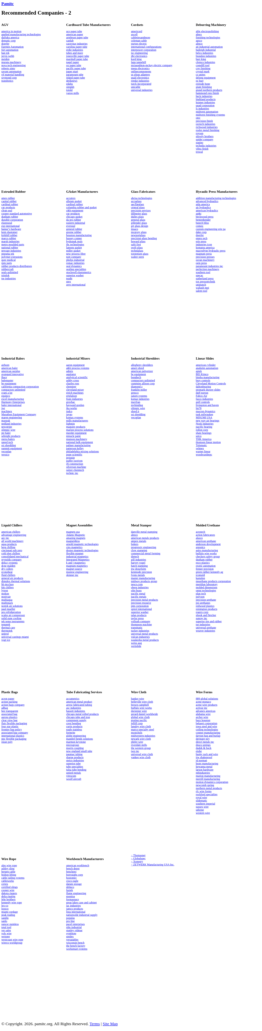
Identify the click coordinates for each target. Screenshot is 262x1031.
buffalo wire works (206, 553)
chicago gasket (74, 216)
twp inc (135, 751)
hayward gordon (75, 405)
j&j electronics (139, 56)
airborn (5, 365)
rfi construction (74, 463)
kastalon (200, 578)
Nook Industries (205, 423)
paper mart (72, 71)
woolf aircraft (73, 778)
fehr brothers (8, 899)
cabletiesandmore (140, 37)
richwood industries (207, 127)
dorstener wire (139, 711)
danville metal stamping (144, 531)
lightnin (70, 423)
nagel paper (72, 62)
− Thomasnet (138, 855)
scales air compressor (13, 615)
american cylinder (206, 365)
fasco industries (204, 399)
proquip (70, 457)
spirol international (141, 609)
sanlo (4, 921)
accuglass (136, 201)
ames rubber (8, 198)
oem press (201, 263)
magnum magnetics (77, 565)
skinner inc (72, 575)
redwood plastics (205, 605)
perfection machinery (207, 269)
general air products (12, 578)
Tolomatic (201, 445)
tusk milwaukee (204, 414)
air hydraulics (203, 207)
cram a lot (6, 392)
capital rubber (8, 201)
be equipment (8, 383)
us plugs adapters (140, 74)
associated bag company (14, 732)
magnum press (204, 253)
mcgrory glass (139, 232)
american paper (74, 34)
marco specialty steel (142, 729)
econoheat (7, 572)
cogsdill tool (203, 65)
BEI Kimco (202, 374)
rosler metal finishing (207, 130)
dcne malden (8, 565)
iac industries (73, 905)
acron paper (7, 698)
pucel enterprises (75, 924)
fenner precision (205, 568)
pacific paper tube (76, 68)
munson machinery (76, 439)
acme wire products (206, 704)
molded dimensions (206, 587)
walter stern (137, 256)
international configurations (146, 46)
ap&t (198, 213)
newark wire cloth (141, 738)
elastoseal (6, 222)
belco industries (204, 52)
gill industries (138, 559)
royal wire (201, 797)
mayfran (135, 402)
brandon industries (206, 56)
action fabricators (205, 534)
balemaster (7, 380)
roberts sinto (8, 68)
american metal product (79, 701)
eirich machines (74, 392)
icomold (200, 575)
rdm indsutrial (74, 927)
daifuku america (10, 37)
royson (199, 133)
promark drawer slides (208, 389)
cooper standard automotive (16, 213)
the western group (141, 748)
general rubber (74, 229)
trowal (199, 151)
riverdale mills (139, 745)
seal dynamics (74, 266)
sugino (199, 142)
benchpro (71, 871)
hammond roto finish (207, 93)
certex (4, 884)
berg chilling (8, 547)
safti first (136, 244)
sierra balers (8, 439)
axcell (134, 34)
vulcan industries (140, 636)
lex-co (4, 905)
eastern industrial (75, 222)
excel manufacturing (12, 399)
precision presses (205, 256)
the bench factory (75, 945)
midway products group (144, 581)
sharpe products (74, 757)
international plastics (12, 735)
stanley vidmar (74, 930)
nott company (73, 256)
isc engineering (139, 52)
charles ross (72, 383)
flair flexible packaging (14, 723)
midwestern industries (143, 735)
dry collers (7, 568)
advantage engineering (13, 534)
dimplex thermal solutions (15, 581)
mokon (5, 593)
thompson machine (141, 624)
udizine (200, 809)
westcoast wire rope (12, 939)
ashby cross (72, 380)
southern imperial (205, 803)
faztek (69, 890)
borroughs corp (74, 874)
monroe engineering (77, 572)
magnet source (74, 568)
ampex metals (138, 541)
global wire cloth (140, 717)
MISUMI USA (204, 417)
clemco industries (205, 62)
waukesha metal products (145, 639)
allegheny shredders (142, 365)
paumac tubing (74, 754)
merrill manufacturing (208, 778)
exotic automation (206, 565)
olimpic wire (8, 429)
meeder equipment (76, 432)
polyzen (200, 596)
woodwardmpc (204, 454)
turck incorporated (141, 83)
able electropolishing (207, 31)
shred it (135, 411)
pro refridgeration (11, 612)
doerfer (5, 43)
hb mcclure (7, 584)
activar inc (201, 707)
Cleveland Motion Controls (211, 383)
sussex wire (202, 806)
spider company (204, 139)
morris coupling (75, 748)
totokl (69, 90)
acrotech (200, 531)
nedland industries (11, 423)
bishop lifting (8, 874)
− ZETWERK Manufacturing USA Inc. (152, 864)
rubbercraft (7, 269)
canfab (70, 40)
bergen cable (8, 871)
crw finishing (203, 68)
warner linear (203, 451)
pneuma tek (7, 253)
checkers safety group (208, 556)
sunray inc (201, 618)
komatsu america (205, 247)
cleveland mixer (75, 389)
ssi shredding (8, 445)
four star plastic (10, 726)
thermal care (8, 627)
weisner (5, 936)
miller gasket (73, 250)
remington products (206, 609)
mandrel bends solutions (79, 738)
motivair (6, 596)
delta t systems (9, 562)
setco (199, 436)
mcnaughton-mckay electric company (151, 65)
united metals (73, 772)
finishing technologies (208, 37)
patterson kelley (75, 448)
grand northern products (209, 90)
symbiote (71, 933)
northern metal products (209, 788)
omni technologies (206, 590)
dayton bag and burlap (208, 735)
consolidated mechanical (15, 556)
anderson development (208, 544)
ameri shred (137, 368)
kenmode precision (141, 572)
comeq (199, 225)
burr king (201, 59)
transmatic (137, 627)
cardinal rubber (9, 204)
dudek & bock (203, 748)
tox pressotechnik (205, 281)
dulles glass (137, 216)
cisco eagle (72, 880)
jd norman (201, 760)
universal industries (142, 90)
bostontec (71, 877)
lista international (75, 911)
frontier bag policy (11, 729)
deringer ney (203, 738)
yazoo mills (72, 93)
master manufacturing (143, 578)
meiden (5, 59)
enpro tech (201, 238)
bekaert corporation (206, 723)
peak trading (8, 914)
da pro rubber (73, 219)
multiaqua (6, 599)
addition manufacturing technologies (216, 198)
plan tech (201, 593)
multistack (7, 602)
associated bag (9, 714)
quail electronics (140, 77)
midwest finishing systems (210, 114)
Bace (4, 377)
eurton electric (139, 43)
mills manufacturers (77, 420)
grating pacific (139, 720)
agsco (199, 40)
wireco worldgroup (11, 942)
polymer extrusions (12, 256)
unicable (135, 86)
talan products (139, 615)
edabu (69, 83)
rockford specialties (207, 794)
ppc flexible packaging (13, 738)
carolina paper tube (76, 46)
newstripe (6, 426)
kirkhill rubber (9, 235)
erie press (201, 241)
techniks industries (206, 145)
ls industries (202, 108)
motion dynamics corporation (212, 782)
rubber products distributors (16, 266)
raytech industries (205, 124)
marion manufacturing (208, 775)
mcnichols (136, 732)
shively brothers (205, 136)
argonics (200, 547)
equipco (5, 395)
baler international (11, 405)
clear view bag (9, 720)
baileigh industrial (206, 49)
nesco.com (137, 584)
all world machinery (12, 541)
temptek (5, 624)
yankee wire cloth (141, 757)
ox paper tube (73, 65)
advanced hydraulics (207, 201)
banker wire (137, 698)
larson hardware (205, 769)
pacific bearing (204, 426)
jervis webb (7, 56)
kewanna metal (204, 766)
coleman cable (139, 40)
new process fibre (76, 253)
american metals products (145, 538)
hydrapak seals (74, 241)
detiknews (71, 80)
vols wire (6, 933)
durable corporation (12, 219)
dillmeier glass (139, 213)
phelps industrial (75, 259)
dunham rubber (9, 216)
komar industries (140, 399)
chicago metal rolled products (82, 714)
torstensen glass (139, 253)
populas (70, 918)
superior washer (75, 275)
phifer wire (137, 741)
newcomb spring (205, 785)
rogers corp (202, 612)
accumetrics (72, 698)
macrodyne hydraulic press (210, 250)
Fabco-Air (201, 395)
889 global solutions (207, 698)
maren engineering (11, 417)
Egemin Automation (12, 46)
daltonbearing (203, 386)
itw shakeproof (204, 757)
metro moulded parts (12, 244)
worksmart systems (76, 948)
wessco (5, 454)
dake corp (201, 232)
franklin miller (139, 389)
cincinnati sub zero (11, 550)
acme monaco (203, 701)
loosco (5, 908)
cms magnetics (74, 547)
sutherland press (205, 278)
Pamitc (7, 3)
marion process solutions (79, 429)
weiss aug (136, 643)
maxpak (5, 420)
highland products (206, 99)
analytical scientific (77, 377)
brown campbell (140, 704)
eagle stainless (74, 729)
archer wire (202, 717)
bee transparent (9, 711)
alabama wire (203, 714)
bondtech (136, 377)
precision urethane (206, 599)
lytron (4, 590)
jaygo (69, 414)
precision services (141, 210)
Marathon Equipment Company (18, 414)
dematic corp (8, 40)
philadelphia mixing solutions (82, 451)
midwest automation (207, 111)
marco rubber (8, 238)
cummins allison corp (143, 383)
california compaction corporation (20, 386)
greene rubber (73, 232)
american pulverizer (142, 371)
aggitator (71, 374)
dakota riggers (9, 893)
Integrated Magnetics (78, 559)
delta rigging (8, 896)
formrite (70, 732)
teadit (69, 278)
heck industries (204, 96)
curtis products (74, 726)
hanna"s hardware (11, 229)
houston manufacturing (79, 235)
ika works (71, 408)
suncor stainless (10, 924)
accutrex (70, 198)
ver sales (6, 930)
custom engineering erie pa (211, 229)
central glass (138, 207)
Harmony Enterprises (13, 402)
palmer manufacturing (78, 445)
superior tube (73, 763)
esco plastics (203, 562)
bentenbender (203, 219)
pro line (70, 921)
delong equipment (206, 77)
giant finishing (204, 86)
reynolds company (11, 559)
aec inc (5, 538)
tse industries (8, 278)
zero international (75, 284)
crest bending (73, 723)
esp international (10, 225)
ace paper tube (74, 31)
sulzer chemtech (75, 470)
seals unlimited (9, 272)
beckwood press (205, 216)
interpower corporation (143, 49)
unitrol (5, 633)
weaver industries (205, 630)
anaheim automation (207, 368)
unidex (70, 936)
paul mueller (8, 609)
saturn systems (139, 395)
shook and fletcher (206, 615)
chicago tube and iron (78, 717)
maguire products (75, 426)
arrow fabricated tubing (79, 704)
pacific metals (138, 596)
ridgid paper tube (75, 77)
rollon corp (202, 429)
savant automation (11, 71)
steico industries (75, 760)
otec (198, 117)
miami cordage (9, 911)
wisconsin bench (75, 942)
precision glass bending (144, 238)
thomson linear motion (208, 442)
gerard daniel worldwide (144, 714)
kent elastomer (9, 232)
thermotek (7, 630)
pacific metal (138, 593)
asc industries (73, 707)
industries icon (204, 244)
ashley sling (7, 868)
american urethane (206, 541)
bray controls (203, 380)
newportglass (138, 235)
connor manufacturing (208, 732)
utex (68, 281)
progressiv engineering (143, 547)
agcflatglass (137, 204)
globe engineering (76, 735)
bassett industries (75, 711)
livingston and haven (207, 405)
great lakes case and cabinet (81, 902)
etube (199, 751)
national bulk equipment (79, 442)
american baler (9, 368)
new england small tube (79, 751)
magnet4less (73, 541)
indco (69, 411)
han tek (5, 52)
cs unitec (200, 74)
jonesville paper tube (77, 56)
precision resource (141, 602)
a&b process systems (77, 368)
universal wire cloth (142, 754)
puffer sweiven (74, 460)
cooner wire (7, 890)
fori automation (9, 49)
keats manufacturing (207, 763)
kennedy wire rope (11, 902)
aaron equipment (75, 365)
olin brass (136, 590)
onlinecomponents (141, 71)
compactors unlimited (13, 389)
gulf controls (203, 402)
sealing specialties (76, 269)
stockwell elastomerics (78, 272)
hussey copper (74, 238)
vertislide (136, 646)
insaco (134, 229)
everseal (70, 225)
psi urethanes (203, 602)
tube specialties (74, 766)
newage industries (11, 250)
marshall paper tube (77, 59)
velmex (200, 448)
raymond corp (9, 77)
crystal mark (203, 71)
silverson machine (76, 466)
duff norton (202, 392)
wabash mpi (202, 287)
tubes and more (74, 52)
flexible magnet (74, 553)
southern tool (203, 272)
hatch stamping (139, 565)
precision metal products (144, 599)
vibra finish (202, 148)
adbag (4, 707)
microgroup (72, 745)
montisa (70, 896)
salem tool (201, 290)
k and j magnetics (75, 562)
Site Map (110, 1024)
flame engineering (76, 893)
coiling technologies (207, 729)
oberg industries (140, 587)
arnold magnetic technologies (82, 544)
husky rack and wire (207, 754)
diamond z (137, 386)
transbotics (7, 80)
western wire (203, 812)
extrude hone (203, 83)
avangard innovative (12, 374)
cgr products (8, 207)
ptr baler (6, 432)
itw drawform (138, 568)
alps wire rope (9, 865)
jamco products (74, 908)
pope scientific (74, 454)
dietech (135, 556)
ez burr (200, 80)
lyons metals (138, 575)
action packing (9, 701)
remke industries (140, 80)
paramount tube (74, 74)
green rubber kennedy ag (209, 572)
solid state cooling (11, 618)
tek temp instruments (12, 621)
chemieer (71, 386)
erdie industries (74, 49)
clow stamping (139, 550)
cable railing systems (12, 877)
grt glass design (139, 225)
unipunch (201, 284)
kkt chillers (7, 587)
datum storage (74, 884)
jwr (3, 408)
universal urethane (206, 627)
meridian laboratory (207, 584)
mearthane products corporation (213, 581)
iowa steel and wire (206, 726)
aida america (203, 204)
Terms (95, 1024)
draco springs (203, 745)
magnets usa (73, 531)
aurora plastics (9, 717)
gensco (135, 392)
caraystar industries (76, 43)
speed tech (7, 442)
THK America (203, 439)
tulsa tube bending (76, 769)
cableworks (7, 880)
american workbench (77, 865)
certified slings (9, 887)
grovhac (70, 402)
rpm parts (6, 263)
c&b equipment (74, 210)
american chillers (10, 531)
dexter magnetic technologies (82, 550)
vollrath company (140, 621)
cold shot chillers (10, 553)
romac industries (75, 263)
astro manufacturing (207, 550)
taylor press (137, 618)
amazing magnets (75, 538)
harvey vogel (138, 562)
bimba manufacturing (207, 377)
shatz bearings (203, 432)
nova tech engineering (13, 65)
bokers (134, 544)
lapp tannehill (138, 62)
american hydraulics (207, 210)
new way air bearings (207, 420)
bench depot (73, 868)
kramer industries (205, 102)
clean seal (6, 210)
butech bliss (202, 222)
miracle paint (73, 436)
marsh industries (10, 241)
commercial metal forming (145, 553)
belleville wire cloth (142, 701)
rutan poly (7, 741)
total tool (6, 927)
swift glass (137, 247)
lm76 (199, 408)
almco (199, 43)
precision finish (204, 120)
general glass (138, 219)
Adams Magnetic (75, 534)
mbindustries (203, 772)
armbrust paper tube (77, 37)
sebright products (10, 436)
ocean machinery (205, 259)
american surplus (10, 371)
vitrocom (71, 775)
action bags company (13, 704)
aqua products (9, 544)
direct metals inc (205, 741)
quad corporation (205, 105)
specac (199, 275)
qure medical (8, 259)
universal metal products (144, 633)
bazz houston (203, 720)
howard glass (138, 241)
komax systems (74, 417)
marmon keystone (76, 741)
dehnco (70, 887)
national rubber (9, 247)
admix (69, 371)
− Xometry (137, 861)
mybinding (137, 405)
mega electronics (140, 68)
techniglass (137, 250)
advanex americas (205, 711)
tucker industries (140, 630)
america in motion (11, 31)
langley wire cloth (141, 726)
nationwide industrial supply (81, 914)
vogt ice (5, 639)
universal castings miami (15, 636)
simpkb (70, 86)
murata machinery (11, 62)
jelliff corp (137, 723)
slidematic (201, 800)
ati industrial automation (209, 46)
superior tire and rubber (209, 621)
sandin (5, 918)
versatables (72, 939)
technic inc (72, 473)
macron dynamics (205, 411)
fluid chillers (8, 575)
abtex (199, 34)
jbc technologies (75, 244)
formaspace (72, 899)
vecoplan (6, 451)
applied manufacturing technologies (21, 34)
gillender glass (139, 222)
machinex (6, 411)
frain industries (74, 399)
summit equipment (11, 448)
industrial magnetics (77, 556)
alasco (199, 538)
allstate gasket (74, 201)
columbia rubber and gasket (81, 207)
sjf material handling (12, 74)
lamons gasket (74, 247)
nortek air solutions (12, 605)
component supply (76, 720)
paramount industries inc (209, 266)
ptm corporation (140, 605)
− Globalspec (138, 858)
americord (136, 31)
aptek (199, 371)
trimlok (5, 275)
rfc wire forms (204, 791)
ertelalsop (71, 395)
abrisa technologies (141, 198)
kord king (136, 59)
